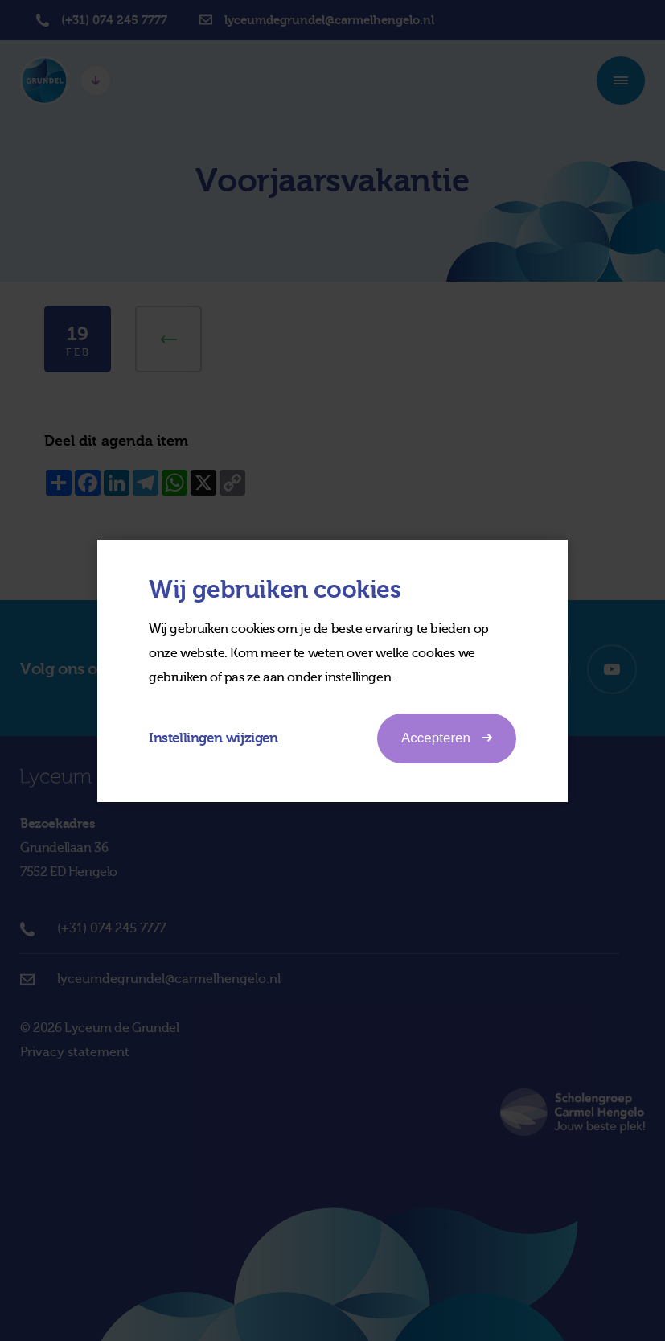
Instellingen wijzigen (213, 738)
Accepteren (446, 738)
